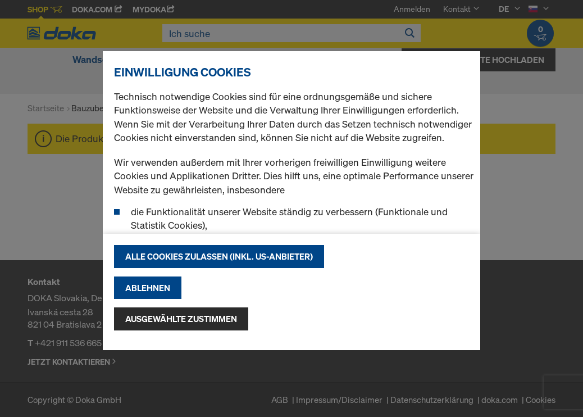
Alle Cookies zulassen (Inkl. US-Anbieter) (219, 256)
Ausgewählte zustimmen (181, 318)
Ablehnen (147, 287)
